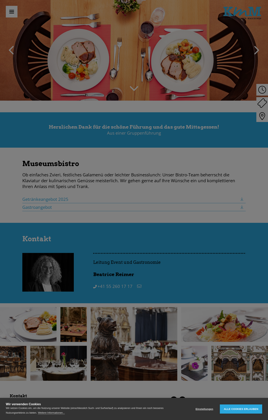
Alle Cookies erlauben (241, 409)
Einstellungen (204, 409)
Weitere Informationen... (51, 412)
